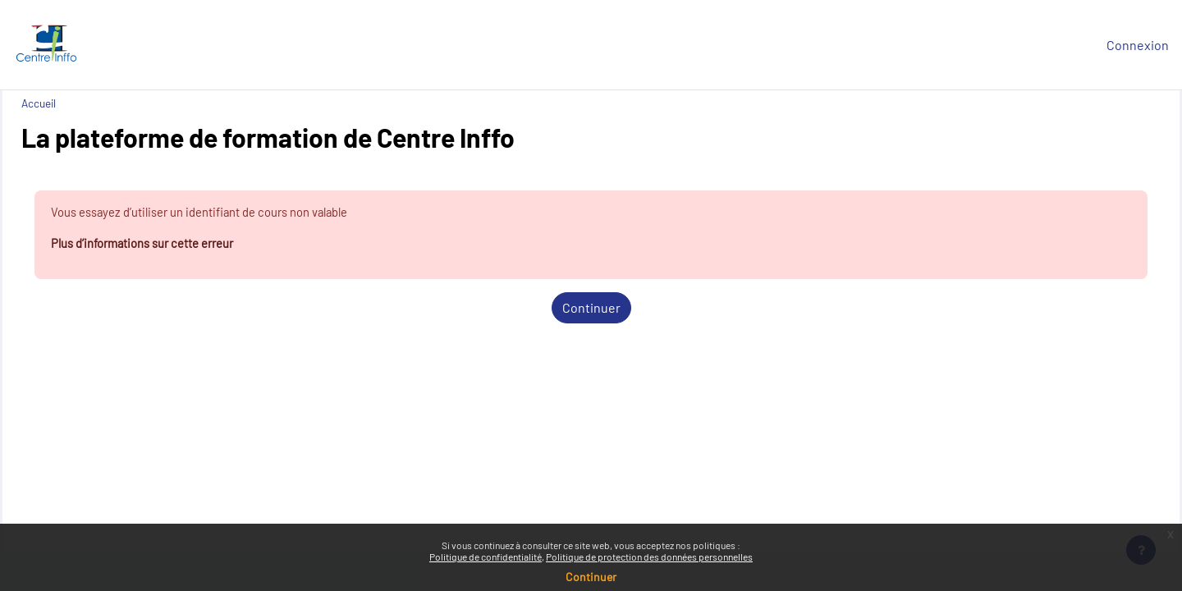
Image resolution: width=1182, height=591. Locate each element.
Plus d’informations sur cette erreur (190, 246)
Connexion (1137, 45)
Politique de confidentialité (485, 556)
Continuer (591, 310)
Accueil (75, 103)
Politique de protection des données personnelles (649, 556)
